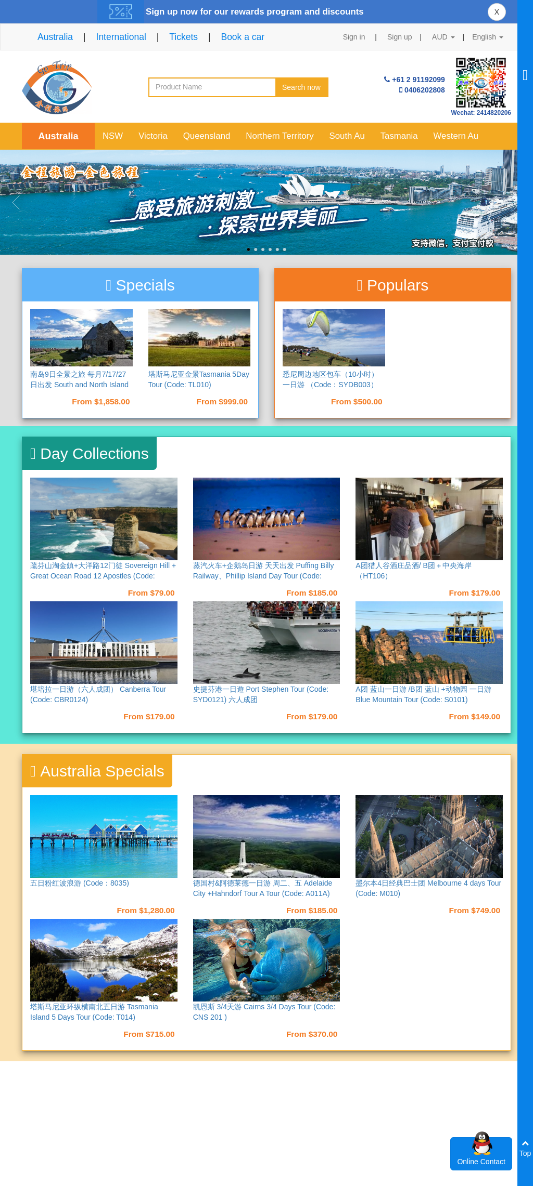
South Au (347, 136)
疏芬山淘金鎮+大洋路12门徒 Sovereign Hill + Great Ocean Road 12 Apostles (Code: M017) (103, 575)
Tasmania (399, 136)
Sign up (399, 37)
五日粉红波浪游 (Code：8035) (79, 883)
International (121, 37)
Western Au (456, 136)
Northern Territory (279, 136)
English (487, 37)
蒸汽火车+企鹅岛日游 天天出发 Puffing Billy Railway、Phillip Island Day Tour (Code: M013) (263, 575)
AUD (443, 37)
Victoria (153, 136)
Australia (55, 37)
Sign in (354, 37)
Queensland (207, 136)
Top (525, 1148)
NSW (113, 136)
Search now (301, 87)
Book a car (242, 37)
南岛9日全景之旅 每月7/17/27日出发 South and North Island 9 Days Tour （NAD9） (79, 384)
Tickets (183, 37)
